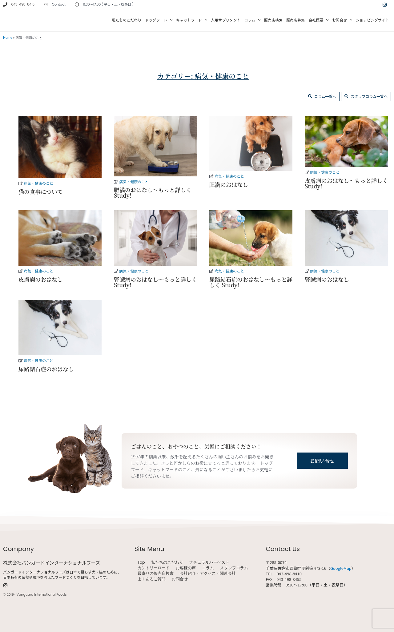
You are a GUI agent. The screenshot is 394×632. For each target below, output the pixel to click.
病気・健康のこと (38, 183)
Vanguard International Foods (41, 594)
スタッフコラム (234, 568)
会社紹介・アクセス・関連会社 (208, 573)
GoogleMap (341, 568)
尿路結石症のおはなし (46, 369)
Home (7, 38)
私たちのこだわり (126, 19)
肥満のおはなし (228, 184)
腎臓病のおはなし (327, 279)
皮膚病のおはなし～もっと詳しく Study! (346, 183)
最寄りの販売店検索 (156, 573)
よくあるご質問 (152, 579)
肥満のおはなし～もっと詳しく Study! (152, 192)
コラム (252, 20)
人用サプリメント (225, 19)
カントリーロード (154, 568)
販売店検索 (273, 19)
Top (141, 562)
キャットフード (191, 20)
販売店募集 (295, 19)
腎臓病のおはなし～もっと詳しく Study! (155, 282)
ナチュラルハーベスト (209, 562)
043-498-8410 (22, 4)
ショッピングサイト (372, 19)
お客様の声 (186, 568)
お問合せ (342, 20)
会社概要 (318, 20)
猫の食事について (40, 191)
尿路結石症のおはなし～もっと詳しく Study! (250, 282)
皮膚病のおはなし (40, 279)
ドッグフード (158, 20)
